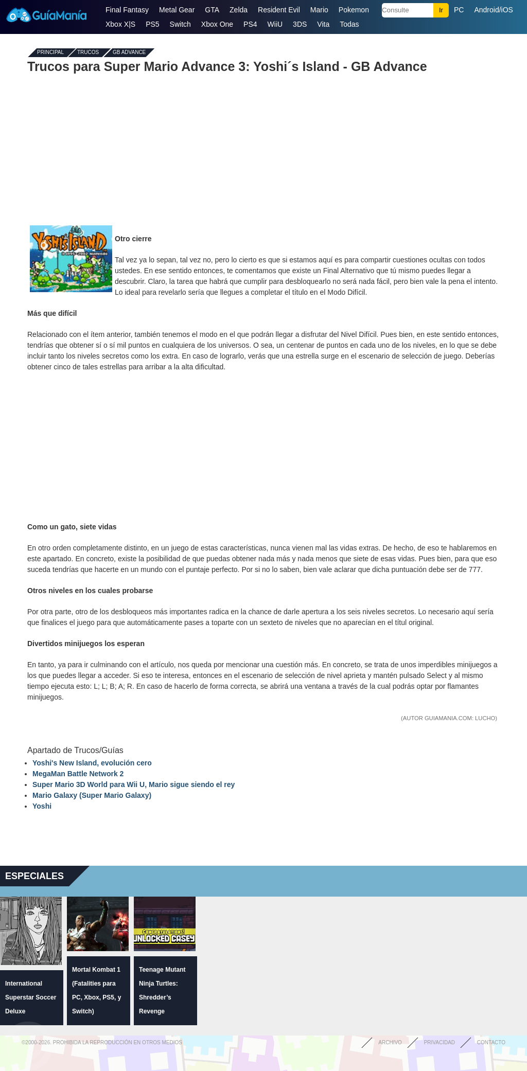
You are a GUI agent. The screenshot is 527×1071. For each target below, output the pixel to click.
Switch (180, 24)
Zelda (239, 10)
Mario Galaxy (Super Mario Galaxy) (91, 795)
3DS (300, 24)
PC (459, 10)
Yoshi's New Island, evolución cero (92, 763)
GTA (212, 10)
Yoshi (41, 806)
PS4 (250, 24)
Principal (50, 53)
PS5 (152, 24)
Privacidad (439, 1042)
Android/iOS (493, 10)
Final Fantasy (127, 10)
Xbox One (217, 24)
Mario (319, 10)
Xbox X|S (120, 24)
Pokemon (354, 10)
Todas (349, 24)
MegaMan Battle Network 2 (78, 774)
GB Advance (129, 53)
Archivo (390, 1042)
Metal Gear (177, 10)
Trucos (88, 53)
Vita (323, 24)
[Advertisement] (263, 148)
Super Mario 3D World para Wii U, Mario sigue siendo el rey (133, 784)
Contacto (491, 1042)
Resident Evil (279, 10)
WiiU (275, 24)
